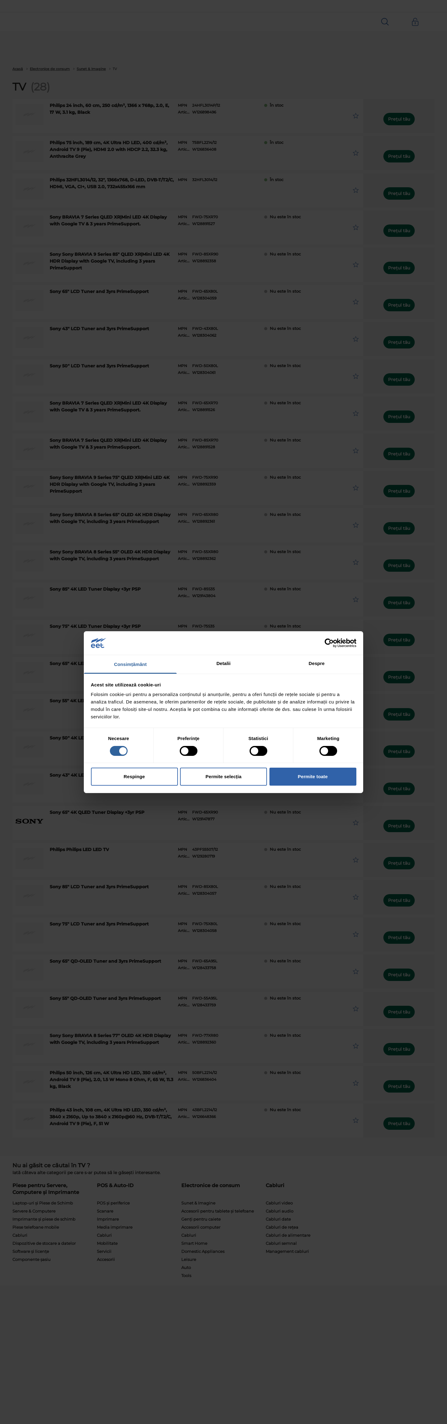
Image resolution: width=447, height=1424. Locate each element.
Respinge (134, 776)
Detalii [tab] (223, 663)
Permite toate (312, 776)
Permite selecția (223, 776)
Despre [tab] (316, 663)
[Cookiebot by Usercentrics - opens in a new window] (329, 643)
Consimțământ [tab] (130, 664)
